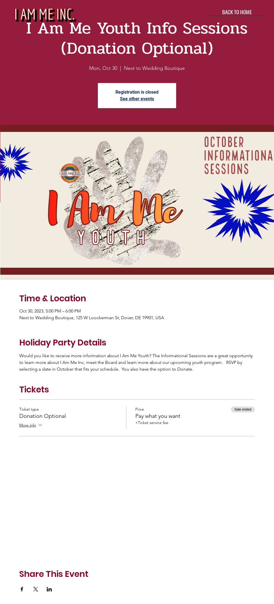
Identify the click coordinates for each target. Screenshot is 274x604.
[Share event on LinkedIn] (49, 589)
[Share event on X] (35, 589)
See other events (137, 98)
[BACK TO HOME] (237, 12)
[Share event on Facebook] (22, 589)
